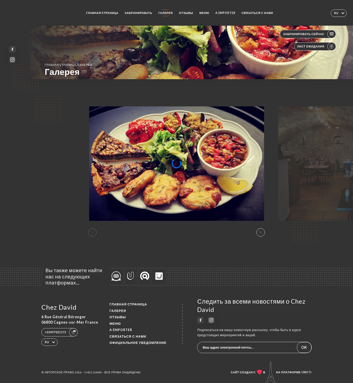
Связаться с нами (257, 13)
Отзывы (186, 13)
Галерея (165, 13)
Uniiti (306, 372)
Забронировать (138, 13)
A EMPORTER (225, 13)
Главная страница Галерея (68, 65)
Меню (204, 13)
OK (304, 347)
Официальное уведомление (137, 343)
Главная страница (102, 13)
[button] (260, 232)
